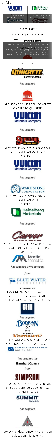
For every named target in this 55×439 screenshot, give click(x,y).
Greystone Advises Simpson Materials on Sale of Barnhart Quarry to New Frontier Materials (27, 387)
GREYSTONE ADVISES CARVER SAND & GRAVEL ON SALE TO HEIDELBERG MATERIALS (27, 248)
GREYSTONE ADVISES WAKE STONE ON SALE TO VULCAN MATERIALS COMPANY (27, 200)
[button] (22, 62)
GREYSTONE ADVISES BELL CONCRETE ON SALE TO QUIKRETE (27, 45)
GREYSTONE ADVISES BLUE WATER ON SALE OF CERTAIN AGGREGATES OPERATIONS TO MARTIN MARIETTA (27, 296)
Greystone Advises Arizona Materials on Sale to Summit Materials (27, 433)
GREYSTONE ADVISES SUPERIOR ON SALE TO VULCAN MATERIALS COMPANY (40, 18)
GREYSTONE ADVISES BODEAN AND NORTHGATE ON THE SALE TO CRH (27, 342)
